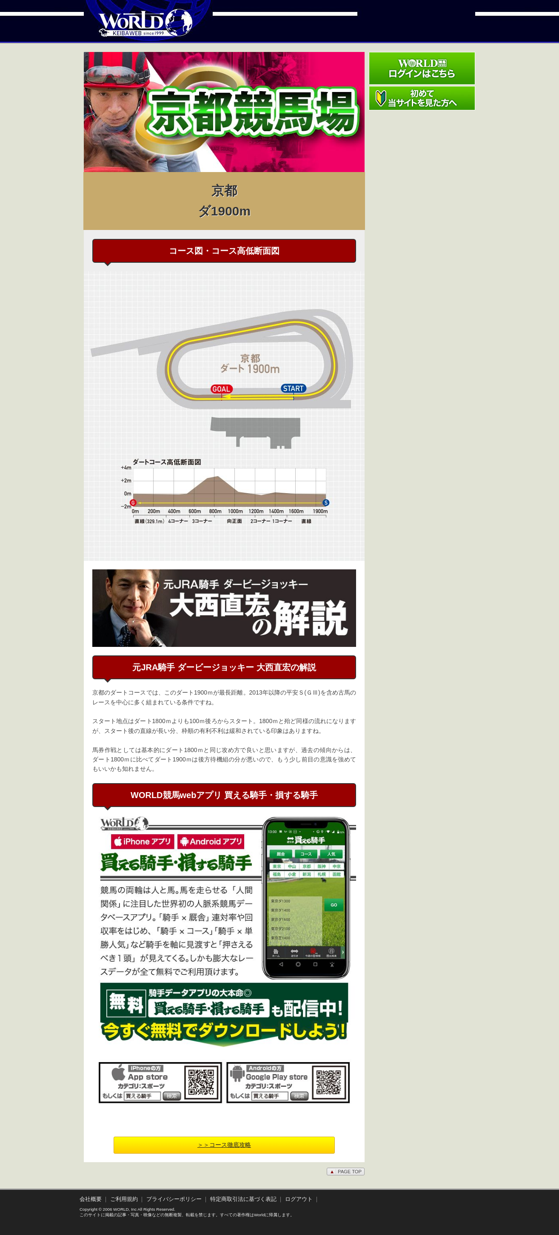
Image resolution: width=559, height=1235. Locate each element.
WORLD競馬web (136, 28)
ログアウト (299, 1199)
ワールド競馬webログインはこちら (422, 68)
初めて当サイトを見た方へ (422, 98)
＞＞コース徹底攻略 (224, 1144)
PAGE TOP (346, 1171)
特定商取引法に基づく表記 (243, 1199)
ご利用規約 (124, 1199)
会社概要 (91, 1199)
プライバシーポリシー (174, 1199)
